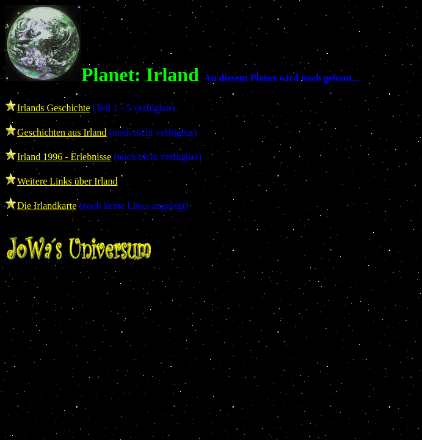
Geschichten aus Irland (62, 132)
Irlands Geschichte (53, 108)
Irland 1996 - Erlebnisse (64, 157)
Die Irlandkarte (46, 205)
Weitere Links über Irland (67, 181)
